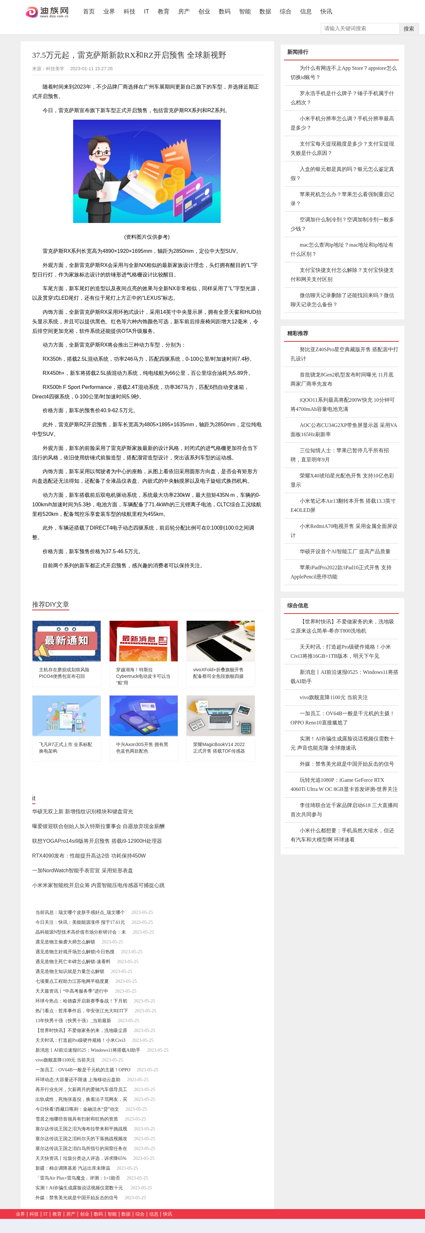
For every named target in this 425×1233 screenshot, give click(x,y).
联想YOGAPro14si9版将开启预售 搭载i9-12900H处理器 (97, 841)
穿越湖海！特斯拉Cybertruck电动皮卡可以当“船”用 (143, 676)
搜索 (409, 28)
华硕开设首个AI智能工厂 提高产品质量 (345, 551)
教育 (164, 11)
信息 (306, 11)
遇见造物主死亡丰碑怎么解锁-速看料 (73, 961)
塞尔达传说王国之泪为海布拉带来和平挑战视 (81, 1128)
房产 (184, 11)
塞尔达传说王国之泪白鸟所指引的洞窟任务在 (81, 1148)
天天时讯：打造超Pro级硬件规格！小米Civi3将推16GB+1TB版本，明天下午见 (341, 651)
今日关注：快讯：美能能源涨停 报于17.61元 (80, 922)
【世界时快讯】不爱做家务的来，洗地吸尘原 (81, 1030)
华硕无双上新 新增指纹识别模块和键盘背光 (82, 811)
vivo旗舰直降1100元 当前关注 (65, 1060)
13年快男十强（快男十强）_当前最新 (73, 1020)
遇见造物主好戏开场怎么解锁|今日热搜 (74, 951)
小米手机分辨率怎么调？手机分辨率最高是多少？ (342, 123)
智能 (245, 11)
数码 (225, 11)
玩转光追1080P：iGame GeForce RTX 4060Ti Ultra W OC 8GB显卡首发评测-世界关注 (344, 784)
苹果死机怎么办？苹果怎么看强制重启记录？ (342, 199)
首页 (91, 11)
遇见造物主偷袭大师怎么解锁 (65, 942)
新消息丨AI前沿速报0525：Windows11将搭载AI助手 (87, 1050)
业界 (109, 11)
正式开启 (120, 579)
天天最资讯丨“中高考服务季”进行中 (71, 991)
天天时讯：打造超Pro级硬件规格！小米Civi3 (80, 1040)
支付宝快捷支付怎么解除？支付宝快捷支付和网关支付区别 (342, 274)
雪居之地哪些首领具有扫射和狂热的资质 (76, 1119)
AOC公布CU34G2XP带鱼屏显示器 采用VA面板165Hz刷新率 (344, 429)
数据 (265, 11)
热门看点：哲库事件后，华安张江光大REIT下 (81, 1010)
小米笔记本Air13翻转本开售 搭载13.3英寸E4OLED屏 (343, 505)
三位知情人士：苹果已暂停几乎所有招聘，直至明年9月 (340, 455)
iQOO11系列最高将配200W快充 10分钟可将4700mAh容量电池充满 (343, 404)
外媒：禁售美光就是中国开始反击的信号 (76, 1197)
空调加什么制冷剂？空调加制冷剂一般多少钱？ (342, 224)
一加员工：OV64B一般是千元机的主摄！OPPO (82, 1069)
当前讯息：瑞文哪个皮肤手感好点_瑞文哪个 (80, 912)
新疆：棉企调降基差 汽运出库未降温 (72, 1168)
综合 (286, 11)
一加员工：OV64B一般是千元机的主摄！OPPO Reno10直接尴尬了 (343, 718)
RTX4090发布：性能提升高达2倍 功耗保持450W (89, 856)
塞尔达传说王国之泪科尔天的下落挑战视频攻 (81, 1138)
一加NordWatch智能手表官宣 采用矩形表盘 (82, 870)
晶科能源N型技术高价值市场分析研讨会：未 (80, 932)
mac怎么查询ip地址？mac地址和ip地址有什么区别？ (342, 249)
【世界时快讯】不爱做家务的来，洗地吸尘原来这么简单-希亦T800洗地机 (342, 626)
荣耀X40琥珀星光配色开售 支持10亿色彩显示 (342, 480)
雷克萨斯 (75, 579)
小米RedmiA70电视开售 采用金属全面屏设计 (344, 530)
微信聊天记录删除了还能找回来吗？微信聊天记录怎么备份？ (342, 300)
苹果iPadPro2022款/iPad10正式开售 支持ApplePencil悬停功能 (341, 572)
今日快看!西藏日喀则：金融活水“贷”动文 (77, 1109)
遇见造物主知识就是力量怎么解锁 (69, 971)
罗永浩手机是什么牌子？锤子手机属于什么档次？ (342, 98)
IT (146, 11)
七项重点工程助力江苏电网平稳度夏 (72, 981)
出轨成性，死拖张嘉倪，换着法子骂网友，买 (81, 1099)
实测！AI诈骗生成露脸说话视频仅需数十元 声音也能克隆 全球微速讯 (343, 743)
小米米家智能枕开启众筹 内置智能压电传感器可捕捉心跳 (98, 885)
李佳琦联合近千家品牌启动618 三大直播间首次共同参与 (344, 809)
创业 (204, 11)
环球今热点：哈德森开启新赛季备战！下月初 (81, 1001)
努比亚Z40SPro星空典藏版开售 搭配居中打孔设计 (344, 354)
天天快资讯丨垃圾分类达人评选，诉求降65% (81, 1158)
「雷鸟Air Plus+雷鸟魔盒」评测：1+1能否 (77, 1178)
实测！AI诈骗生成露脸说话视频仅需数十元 (79, 1187)
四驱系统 (98, 579)
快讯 (326, 11)
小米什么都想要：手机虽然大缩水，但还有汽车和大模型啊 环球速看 (342, 835)
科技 (129, 11)
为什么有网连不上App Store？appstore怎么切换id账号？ (344, 72)
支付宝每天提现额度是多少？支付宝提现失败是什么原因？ (342, 148)
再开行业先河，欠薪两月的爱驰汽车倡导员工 (81, 1089)
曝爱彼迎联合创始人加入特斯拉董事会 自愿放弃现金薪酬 (98, 826)
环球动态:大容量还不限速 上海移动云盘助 (77, 1079)
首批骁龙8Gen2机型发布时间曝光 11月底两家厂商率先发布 (342, 379)
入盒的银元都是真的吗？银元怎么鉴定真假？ (342, 173)
